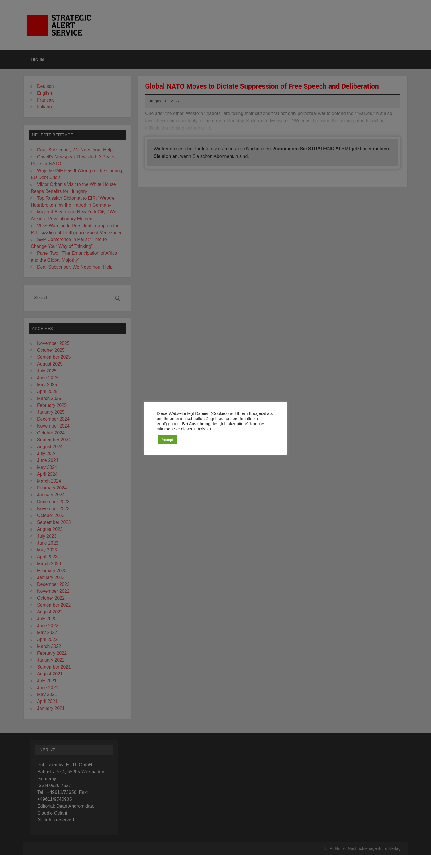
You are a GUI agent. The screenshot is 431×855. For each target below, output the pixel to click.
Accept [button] (167, 440)
